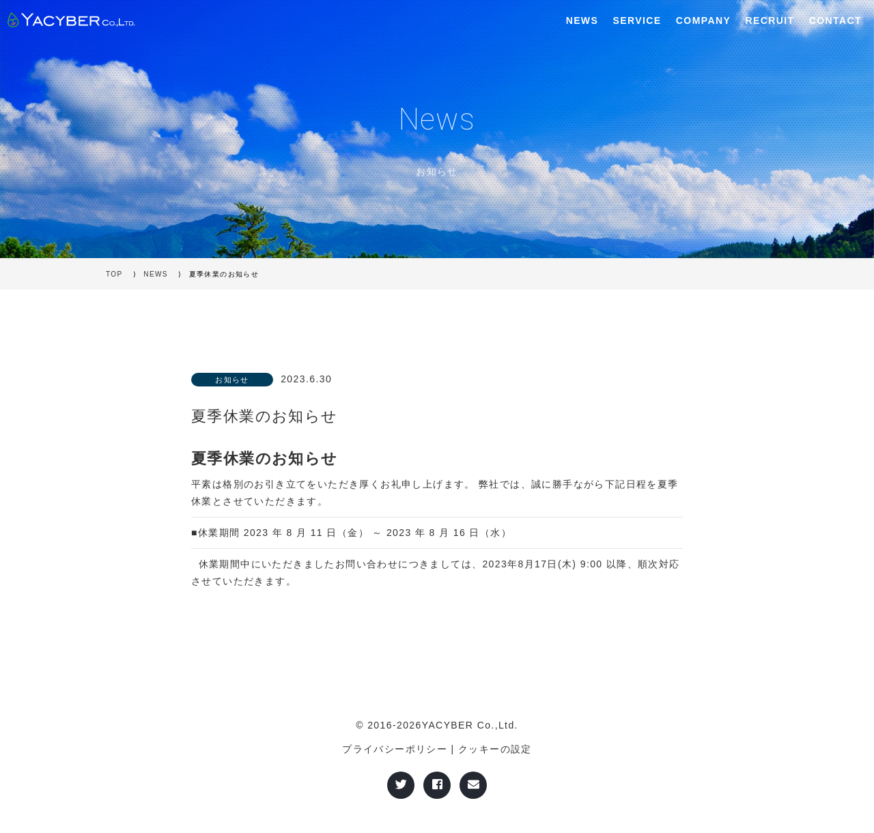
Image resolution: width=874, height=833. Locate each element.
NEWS (582, 20)
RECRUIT (769, 20)
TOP (114, 274)
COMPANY (703, 20)
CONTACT (835, 20)
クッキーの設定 (495, 749)
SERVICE (637, 20)
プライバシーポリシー (394, 749)
